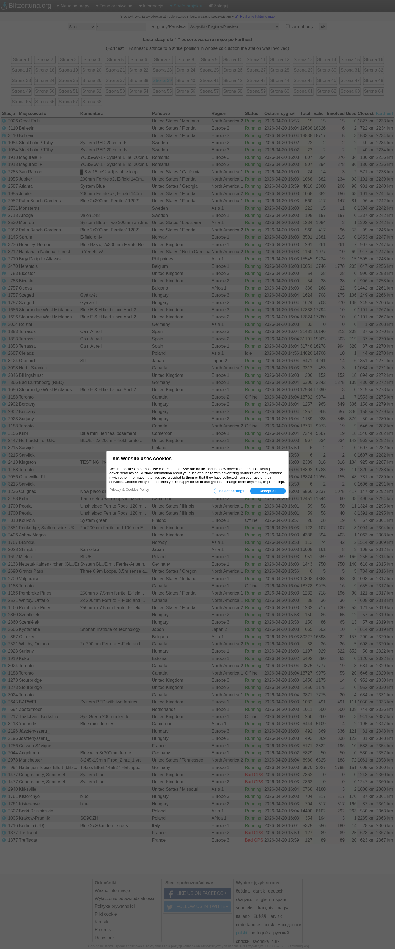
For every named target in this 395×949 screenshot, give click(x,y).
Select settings (231, 491)
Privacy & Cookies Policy (129, 489)
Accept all (267, 491)
